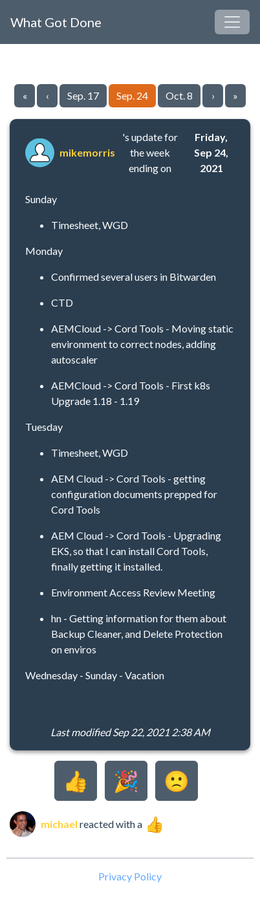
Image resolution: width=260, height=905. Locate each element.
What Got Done (56, 22)
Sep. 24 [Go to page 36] (132, 95)
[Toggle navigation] (232, 22)
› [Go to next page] (213, 95)
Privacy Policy (130, 876)
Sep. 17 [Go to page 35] (83, 95)
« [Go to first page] (25, 95)
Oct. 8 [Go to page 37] (179, 95)
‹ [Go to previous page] (47, 95)
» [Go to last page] (235, 95)
